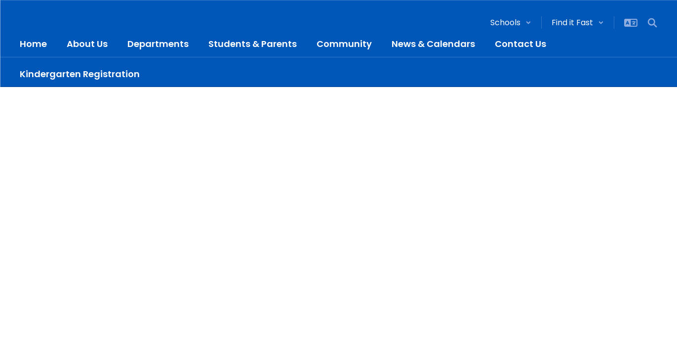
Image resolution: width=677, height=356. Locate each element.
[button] (510, 22)
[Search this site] (652, 23)
